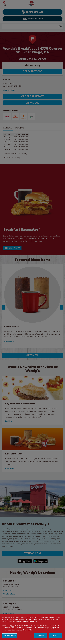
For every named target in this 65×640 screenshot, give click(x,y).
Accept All (41, 637)
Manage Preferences (9, 637)
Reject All (55, 637)
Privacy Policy (28, 631)
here (12, 629)
